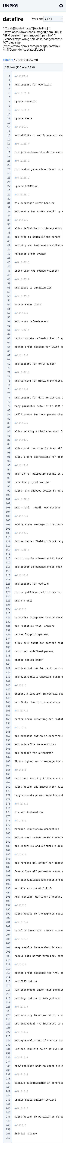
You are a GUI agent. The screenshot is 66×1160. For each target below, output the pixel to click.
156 (8, 732)
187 (8, 863)
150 (8, 706)
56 (8, 309)
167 (8, 778)
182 (8, 841)
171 (8, 795)
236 (8, 1070)
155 (8, 727)
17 (8, 144)
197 (8, 905)
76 (8, 393)
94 (8, 469)
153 (8, 719)
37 (8, 228)
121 (8, 583)
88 (8, 444)
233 (8, 1057)
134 (8, 638)
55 (8, 304)
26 (8, 182)
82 (8, 419)
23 (8, 169)
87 (8, 440)
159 (8, 744)
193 (8, 888)
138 (8, 655)
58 (8, 317)
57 (8, 313)
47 (8, 270)
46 (8, 266)
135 (8, 643)
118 (8, 571)
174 (8, 808)
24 (8, 173)
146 (8, 689)
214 (8, 977)
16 (8, 139)
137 (8, 651)
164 (8, 765)
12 (8, 122)
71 (8, 372)
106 (8, 520)
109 (8, 533)
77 (8, 397)
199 (8, 913)
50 (8, 283)
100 (8, 495)
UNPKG (10, 5)
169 (8, 786)
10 (8, 114)
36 (8, 224)
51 (8, 287)
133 (8, 634)
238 (8, 1078)
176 (8, 816)
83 (8, 423)
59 (8, 321)
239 (8, 1083)
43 (8, 254)
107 (8, 524)
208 (8, 951)
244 (8, 1104)
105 (8, 516)
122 (8, 588)
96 (8, 478)
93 (8, 465)
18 (8, 148)
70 (8, 368)
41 (8, 245)
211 (8, 964)
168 (8, 782)
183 (8, 846)
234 (8, 1061)
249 (8, 1125)
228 (8, 1036)
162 (8, 757)
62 (8, 334)
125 (8, 600)
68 (8, 359)
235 (8, 1066)
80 (8, 410)
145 (8, 685)
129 (8, 617)
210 (8, 960)
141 (8, 668)
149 (8, 702)
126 (8, 605)
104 (8, 512)
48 (8, 275)
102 (8, 503)
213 (8, 973)
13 (8, 127)
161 (8, 753)
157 (8, 736)
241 (8, 1091)
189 (8, 871)
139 (8, 660)
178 (8, 825)
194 (8, 892)
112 (8, 545)
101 (8, 499)
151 (8, 710)
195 (8, 896)
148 (8, 698)
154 (8, 723)
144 (8, 681)
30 (8, 199)
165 (8, 770)
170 (8, 791)
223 (8, 1015)
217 (8, 990)
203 (8, 930)
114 (8, 554)
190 (8, 875)
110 (8, 537)
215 (8, 981)
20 (8, 156)
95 (8, 473)
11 (8, 118)
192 (8, 884)
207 (8, 947)
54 (8, 300)
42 (8, 249)
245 (8, 1108)
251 (8, 1133)
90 (8, 452)
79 (8, 406)
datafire (8, 60)
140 (8, 664)
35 (8, 220)
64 (8, 342)
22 (8, 165)
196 (8, 901)
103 (8, 507)
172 (8, 799)
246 (8, 1112)
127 (8, 609)
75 (8, 389)
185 (8, 854)
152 (8, 715)
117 (8, 567)
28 (8, 190)
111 (8, 541)
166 (8, 774)
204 (8, 935)
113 (8, 550)
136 (8, 647)
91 (8, 457)
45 (8, 262)
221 (8, 1006)
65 (8, 347)
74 (8, 385)
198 (8, 909)
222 (8, 1011)
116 (8, 562)
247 (8, 1116)
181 (8, 837)
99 (8, 490)
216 (8, 985)
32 (8, 207)
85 (8, 431)
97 (8, 482)
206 (8, 943)
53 (8, 296)
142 (8, 672)
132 (8, 630)
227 (8, 1032)
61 (8, 330)
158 (8, 740)
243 (8, 1099)
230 (8, 1045)
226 (8, 1028)
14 (8, 131)
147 (8, 693)
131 (8, 626)
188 (8, 867)
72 (8, 376)
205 (8, 939)
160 (8, 748)
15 (8, 135)
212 (8, 968)
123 (8, 592)
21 (8, 160)
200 (8, 918)
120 (8, 579)
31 (8, 203)
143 (8, 677)
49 (8, 279)
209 (8, 956)
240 (8, 1087)
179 (8, 829)
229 (8, 1040)
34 (8, 215)
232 (8, 1053)
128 (8, 613)
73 (8, 380)
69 (8, 364)
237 (8, 1074)
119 (8, 575)
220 (8, 1002)
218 (8, 994)
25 (8, 177)
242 (8, 1095)
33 (8, 211)
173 (8, 803)
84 (8, 427)
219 (8, 998)
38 (8, 232)
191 (8, 880)
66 (8, 351)
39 (8, 237)
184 (8, 850)
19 (8, 152)
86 (8, 435)
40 (8, 241)
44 (8, 258)
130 (8, 622)
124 (8, 596)
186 (8, 858)
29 (8, 194)
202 (8, 926)
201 (8, 922)
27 (8, 186)
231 (8, 1049)
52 (8, 292)
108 (8, 528)
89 (8, 448)
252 (8, 1138)
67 (8, 355)
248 (8, 1121)
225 (8, 1023)
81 (8, 414)
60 (8, 325)
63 (8, 338)
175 (8, 812)
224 (8, 1019)
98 (8, 486)
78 (8, 402)
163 (8, 761)
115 (8, 558)
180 (8, 833)
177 (8, 820)
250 (8, 1129)
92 (8, 461)
